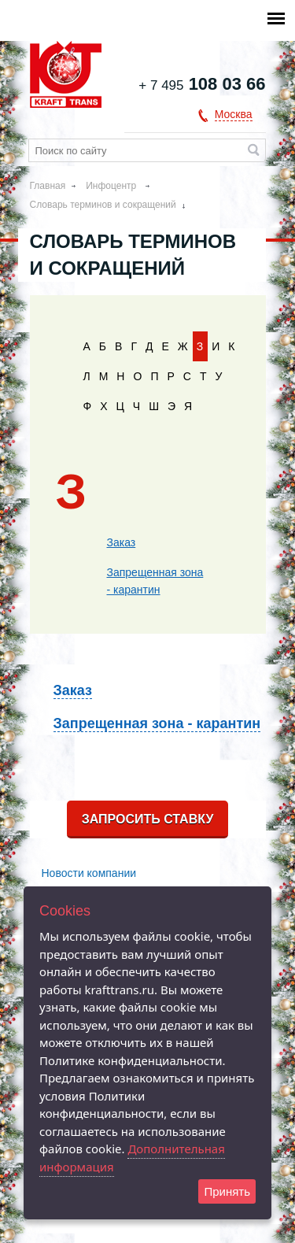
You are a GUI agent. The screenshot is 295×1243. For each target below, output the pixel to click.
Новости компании (89, 873)
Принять (227, 1191)
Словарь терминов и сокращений (103, 204)
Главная (48, 185)
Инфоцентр (112, 185)
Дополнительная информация (132, 1158)
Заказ (121, 542)
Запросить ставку (148, 819)
